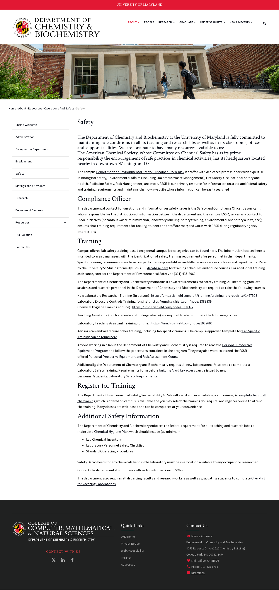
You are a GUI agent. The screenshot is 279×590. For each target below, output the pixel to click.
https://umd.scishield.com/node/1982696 (182, 323)
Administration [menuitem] (24, 137)
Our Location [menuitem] (23, 235)
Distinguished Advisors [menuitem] (30, 186)
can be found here (203, 250)
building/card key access (177, 370)
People (149, 22)
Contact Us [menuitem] (22, 247)
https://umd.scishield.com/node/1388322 (162, 307)
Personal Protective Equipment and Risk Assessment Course (133, 356)
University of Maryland (140, 4)
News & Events (241, 22)
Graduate (187, 22)
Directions (195, 573)
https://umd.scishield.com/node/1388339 (181, 301)
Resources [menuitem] (39, 223)
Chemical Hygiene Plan (111, 431)
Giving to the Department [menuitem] (31, 149)
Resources (35, 108)
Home (12, 108)
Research (166, 22)
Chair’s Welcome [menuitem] (26, 125)
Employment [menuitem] (23, 161)
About (134, 22)
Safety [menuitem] (19, 174)
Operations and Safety (59, 108)
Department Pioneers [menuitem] (29, 210)
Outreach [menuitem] (21, 198)
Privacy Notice (130, 544)
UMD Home (128, 537)
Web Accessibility (132, 550)
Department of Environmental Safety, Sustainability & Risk (140, 172)
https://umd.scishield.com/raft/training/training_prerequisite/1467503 (204, 295)
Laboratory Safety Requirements (133, 376)
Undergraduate (212, 22)
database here (157, 268)
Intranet (126, 557)
